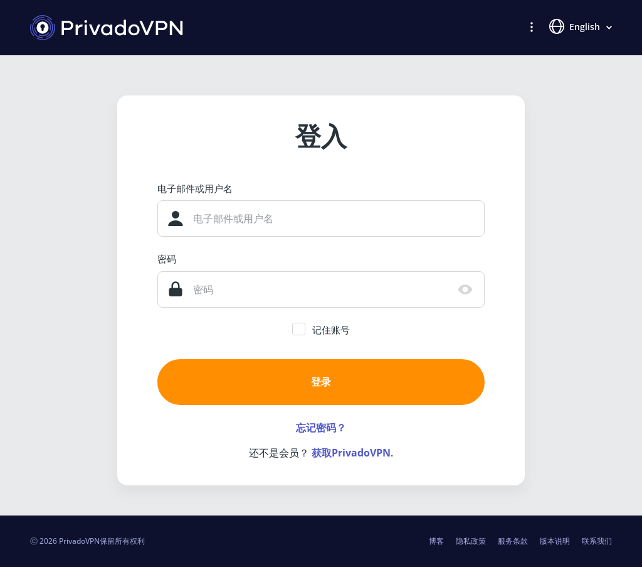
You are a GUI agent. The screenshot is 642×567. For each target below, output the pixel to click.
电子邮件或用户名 (195, 188)
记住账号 (331, 329)
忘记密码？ (321, 428)
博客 (436, 541)
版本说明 (555, 541)
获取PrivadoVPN (351, 453)
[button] (531, 26)
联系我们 (597, 541)
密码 (166, 258)
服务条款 (513, 541)
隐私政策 (471, 541)
